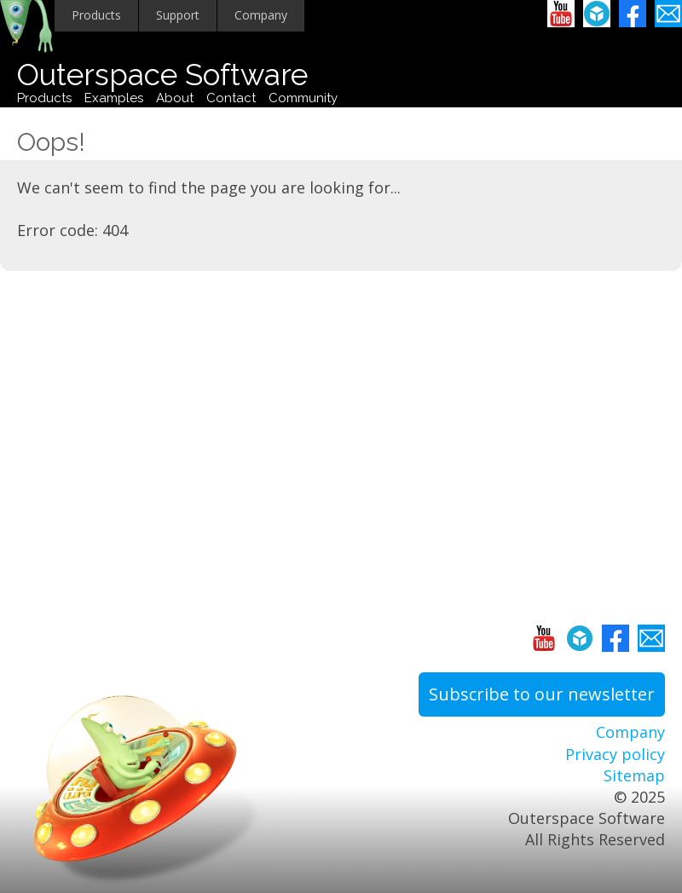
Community (303, 98)
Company (260, 15)
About (175, 98)
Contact (231, 98)
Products (96, 15)
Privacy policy (615, 754)
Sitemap (634, 775)
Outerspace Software (162, 74)
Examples (113, 98)
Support (177, 15)
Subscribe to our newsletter (542, 694)
